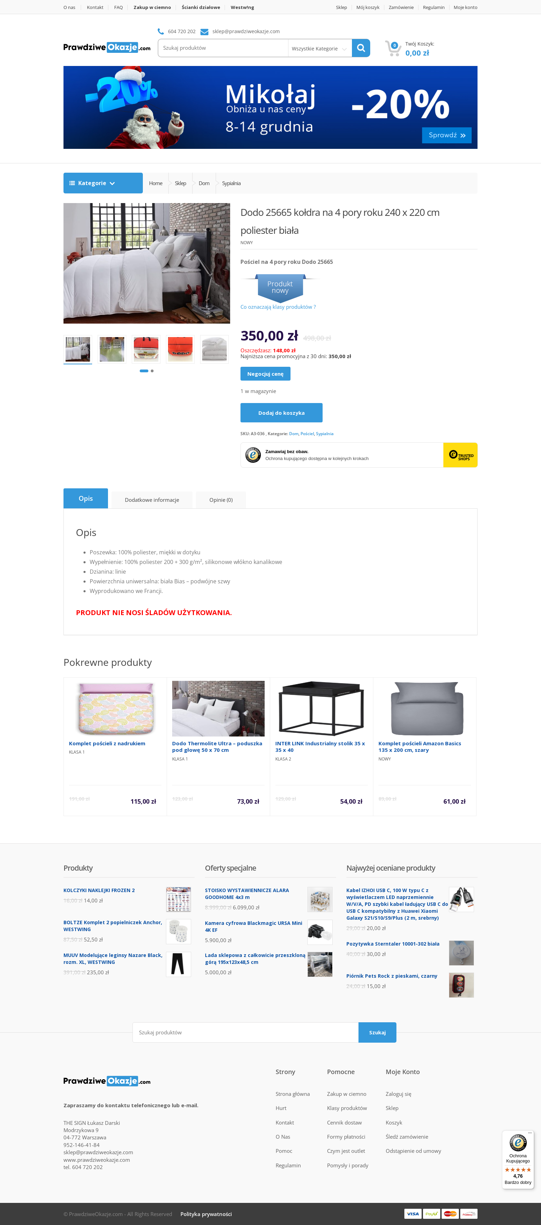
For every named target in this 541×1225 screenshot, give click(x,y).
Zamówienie (401, 7)
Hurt (281, 1107)
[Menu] (530, 1134)
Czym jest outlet (346, 1150)
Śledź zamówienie (407, 1136)
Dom (293, 434)
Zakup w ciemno (346, 1093)
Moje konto (466, 7)
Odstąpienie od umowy (413, 1150)
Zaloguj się (398, 1093)
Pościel (307, 434)
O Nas (283, 1136)
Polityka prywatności (206, 1213)
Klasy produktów (347, 1107)
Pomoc (284, 1150)
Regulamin (434, 7)
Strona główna (293, 1093)
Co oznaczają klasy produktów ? (278, 306)
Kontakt (95, 7)
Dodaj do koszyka (281, 412)
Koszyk (394, 1122)
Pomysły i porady (347, 1165)
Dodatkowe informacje (152, 499)
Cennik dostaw (344, 1122)
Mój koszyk (368, 7)
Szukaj (377, 1032)
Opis (86, 498)
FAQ (118, 7)
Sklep (341, 7)
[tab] (85, 498)
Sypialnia (325, 434)
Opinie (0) (221, 499)
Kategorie (88, 183)
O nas (69, 7)
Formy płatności (346, 1136)
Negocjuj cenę (265, 373)
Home (155, 183)
